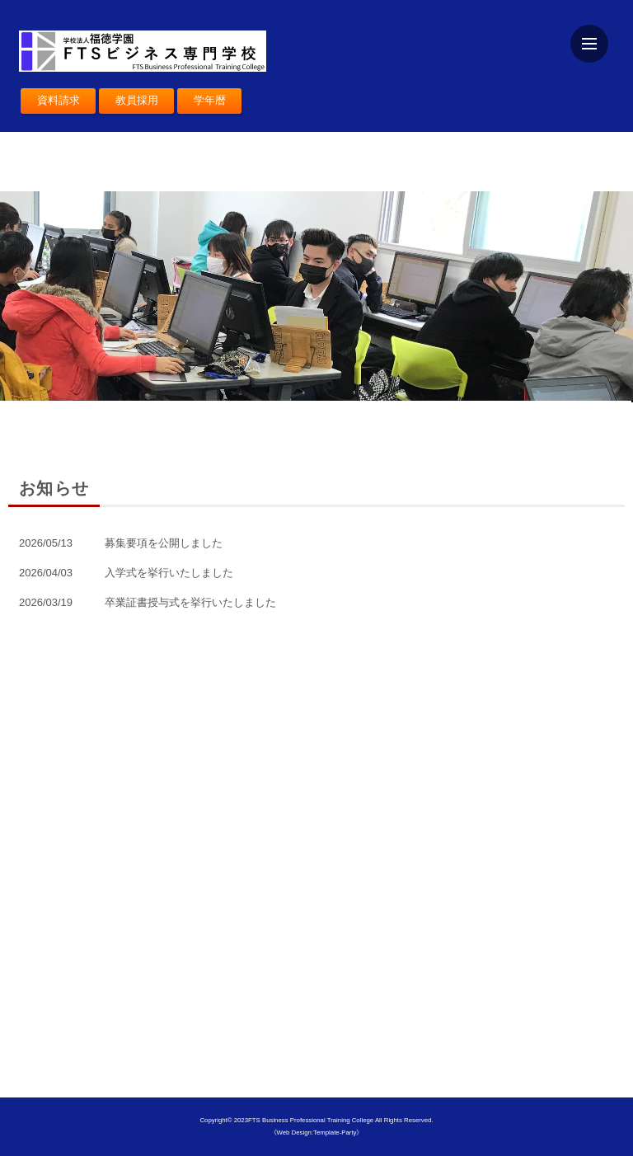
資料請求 (58, 100)
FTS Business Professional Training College (311, 1120)
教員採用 (136, 100)
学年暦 (210, 100)
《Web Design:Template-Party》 (316, 1132)
